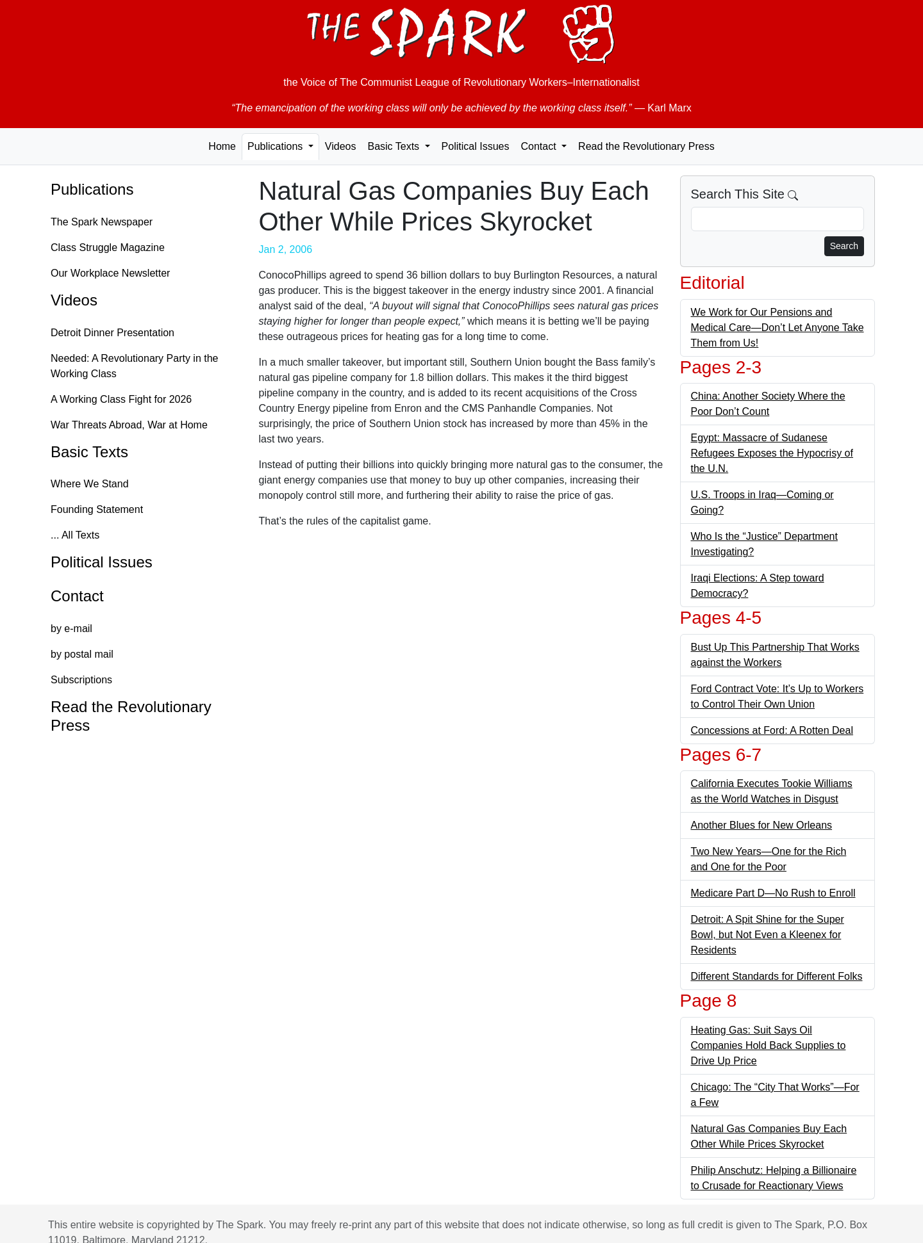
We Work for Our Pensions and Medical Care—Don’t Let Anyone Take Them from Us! (777, 327)
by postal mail (82, 654)
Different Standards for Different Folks (777, 976)
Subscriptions (81, 679)
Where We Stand (90, 483)
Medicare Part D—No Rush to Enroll (773, 893)
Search (844, 246)
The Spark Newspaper (102, 221)
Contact (77, 596)
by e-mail (71, 628)
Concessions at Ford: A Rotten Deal (772, 730)
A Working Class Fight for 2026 (121, 399)
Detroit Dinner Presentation (112, 332)
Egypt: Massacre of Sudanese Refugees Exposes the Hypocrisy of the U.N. (772, 453)
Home (222, 146)
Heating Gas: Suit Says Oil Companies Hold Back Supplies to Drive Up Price (768, 1045)
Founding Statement (97, 509)
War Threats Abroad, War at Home (129, 424)
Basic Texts (89, 451)
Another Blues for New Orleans (762, 825)
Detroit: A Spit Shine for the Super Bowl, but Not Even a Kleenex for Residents (767, 934)
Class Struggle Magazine (108, 247)
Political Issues (476, 146)
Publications (92, 189)
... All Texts (75, 535)
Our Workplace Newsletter (110, 273)
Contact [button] (539, 146)
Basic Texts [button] (394, 146)
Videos (340, 146)
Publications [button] (276, 146)
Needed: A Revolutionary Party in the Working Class (135, 366)
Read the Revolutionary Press (646, 146)
